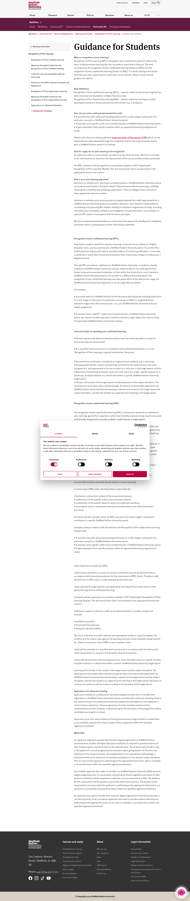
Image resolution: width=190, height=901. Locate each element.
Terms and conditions (140, 880)
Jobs (98, 861)
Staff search (102, 865)
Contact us (101, 873)
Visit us (90, 15)
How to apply (68, 869)
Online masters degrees (72, 853)
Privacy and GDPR (138, 876)
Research (52, 15)
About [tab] (131, 434)
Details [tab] (95, 434)
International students (72, 861)
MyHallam (35, 22)
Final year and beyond (120, 26)
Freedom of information (140, 857)
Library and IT (56, 26)
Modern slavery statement (142, 865)
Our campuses (103, 853)
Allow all (130, 474)
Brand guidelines (104, 869)
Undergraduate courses (72, 849)
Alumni (70, 15)
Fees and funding (70, 877)
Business (109, 15)
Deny (60, 474)
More (151, 15)
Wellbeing (42, 26)
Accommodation (69, 873)
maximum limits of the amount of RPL (130, 137)
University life (100, 26)
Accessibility (136, 849)
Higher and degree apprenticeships (77, 865)
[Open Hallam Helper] (181, 892)
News (99, 857)
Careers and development (78, 26)
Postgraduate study (71, 857)
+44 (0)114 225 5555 (47, 871)
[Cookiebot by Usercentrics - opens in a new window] (136, 425)
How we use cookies (139, 853)
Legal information (138, 861)
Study (32, 15)
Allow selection (95, 474)
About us (128, 15)
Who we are (101, 849)
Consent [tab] (58, 434)
